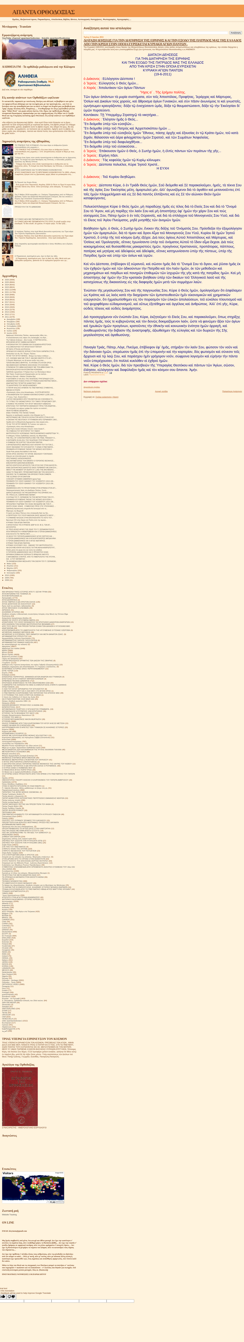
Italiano (5, 960)
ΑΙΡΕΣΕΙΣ (6, 610)
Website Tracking (9, 1215)
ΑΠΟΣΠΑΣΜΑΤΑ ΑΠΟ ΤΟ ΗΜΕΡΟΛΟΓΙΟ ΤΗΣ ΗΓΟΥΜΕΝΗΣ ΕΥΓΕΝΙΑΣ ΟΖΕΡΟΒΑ (36, 630)
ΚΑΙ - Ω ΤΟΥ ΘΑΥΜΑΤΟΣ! (15, 559)
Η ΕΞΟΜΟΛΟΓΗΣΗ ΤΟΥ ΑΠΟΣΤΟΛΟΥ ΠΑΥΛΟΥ (24, 347)
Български (6, 1023)
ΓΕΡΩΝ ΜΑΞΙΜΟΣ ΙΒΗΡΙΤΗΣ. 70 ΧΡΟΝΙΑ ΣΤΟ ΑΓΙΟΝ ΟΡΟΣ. (29, 363)
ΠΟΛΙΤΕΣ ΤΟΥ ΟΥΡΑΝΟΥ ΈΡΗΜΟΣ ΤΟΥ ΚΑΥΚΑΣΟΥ (24, 820)
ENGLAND (6, 938)
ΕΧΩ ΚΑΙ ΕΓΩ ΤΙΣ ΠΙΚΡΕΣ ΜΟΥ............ (20, 534)
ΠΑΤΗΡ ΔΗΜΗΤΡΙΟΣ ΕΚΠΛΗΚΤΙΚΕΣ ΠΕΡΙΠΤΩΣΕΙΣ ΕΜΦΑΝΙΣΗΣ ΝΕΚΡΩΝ (33, 798)
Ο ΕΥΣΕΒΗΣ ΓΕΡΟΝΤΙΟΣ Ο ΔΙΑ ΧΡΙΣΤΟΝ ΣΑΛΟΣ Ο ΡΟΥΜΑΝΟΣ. (29, 766)
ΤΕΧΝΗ (5, 879)
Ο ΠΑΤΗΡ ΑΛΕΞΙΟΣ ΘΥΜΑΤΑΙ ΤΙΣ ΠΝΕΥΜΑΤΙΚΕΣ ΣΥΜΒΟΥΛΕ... (30, 388)
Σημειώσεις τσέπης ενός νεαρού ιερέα (17, 839)
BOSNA (5, 915)
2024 (7, 285)
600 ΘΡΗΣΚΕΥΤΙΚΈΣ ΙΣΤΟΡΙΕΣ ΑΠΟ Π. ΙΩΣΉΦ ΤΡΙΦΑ (24, 592)
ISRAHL (5, 958)
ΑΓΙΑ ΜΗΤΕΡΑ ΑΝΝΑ (10, 596)
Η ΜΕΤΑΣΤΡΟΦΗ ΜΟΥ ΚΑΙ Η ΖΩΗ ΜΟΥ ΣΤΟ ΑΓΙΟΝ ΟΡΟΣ (26, 691)
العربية (4, 1031)
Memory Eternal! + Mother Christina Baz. (21, 376)
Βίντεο (4, 652)
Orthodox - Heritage (10, 980)
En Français (7, 936)
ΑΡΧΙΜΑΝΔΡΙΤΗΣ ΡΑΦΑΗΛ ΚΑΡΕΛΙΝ (17, 642)
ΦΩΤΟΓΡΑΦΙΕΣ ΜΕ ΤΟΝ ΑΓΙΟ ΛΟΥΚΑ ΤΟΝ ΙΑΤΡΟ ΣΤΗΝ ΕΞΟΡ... (30, 417)
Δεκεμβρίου (11, 319)
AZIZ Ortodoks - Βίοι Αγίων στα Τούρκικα (18, 911)
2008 (7, 580)
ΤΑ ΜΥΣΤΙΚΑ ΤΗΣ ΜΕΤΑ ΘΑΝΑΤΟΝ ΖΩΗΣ (19, 875)
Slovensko (6, 1004)
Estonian (5, 942)
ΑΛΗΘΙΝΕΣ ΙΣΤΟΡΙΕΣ (11, 612)
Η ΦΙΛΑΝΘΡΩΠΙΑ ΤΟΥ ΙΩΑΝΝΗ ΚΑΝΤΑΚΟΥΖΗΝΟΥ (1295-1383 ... (30, 395)
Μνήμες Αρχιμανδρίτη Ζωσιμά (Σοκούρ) (18, 756)
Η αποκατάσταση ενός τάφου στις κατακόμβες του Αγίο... (26, 338)
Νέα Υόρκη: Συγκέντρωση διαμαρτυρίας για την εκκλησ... (26, 374)
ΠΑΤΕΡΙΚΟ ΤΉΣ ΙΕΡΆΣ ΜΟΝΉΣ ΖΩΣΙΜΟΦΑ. (20, 792)
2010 (7, 575)
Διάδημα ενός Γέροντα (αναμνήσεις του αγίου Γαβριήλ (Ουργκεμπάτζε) (30, 665)
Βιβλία (4, 650)
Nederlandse (7, 972)
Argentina (6, 905)
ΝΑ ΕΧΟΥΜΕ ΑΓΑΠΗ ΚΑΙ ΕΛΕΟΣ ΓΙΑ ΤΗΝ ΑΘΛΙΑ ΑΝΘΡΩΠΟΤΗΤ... (31, 548)
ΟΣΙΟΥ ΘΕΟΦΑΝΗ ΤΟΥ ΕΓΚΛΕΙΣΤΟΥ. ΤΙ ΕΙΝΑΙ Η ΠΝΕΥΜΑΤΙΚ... (30, 447)
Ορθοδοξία (6, 782)
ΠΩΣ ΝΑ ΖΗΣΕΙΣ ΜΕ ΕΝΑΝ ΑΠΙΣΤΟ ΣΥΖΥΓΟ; (21, 830)
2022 (7, 290)
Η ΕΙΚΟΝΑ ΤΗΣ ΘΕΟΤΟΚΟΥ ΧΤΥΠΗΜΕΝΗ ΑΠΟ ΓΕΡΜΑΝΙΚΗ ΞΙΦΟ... (32, 420)
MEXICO (5, 970)
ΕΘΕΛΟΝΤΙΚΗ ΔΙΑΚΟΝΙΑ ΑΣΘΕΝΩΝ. (20, 463)
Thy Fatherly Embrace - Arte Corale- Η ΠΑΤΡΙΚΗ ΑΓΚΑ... (27, 340)
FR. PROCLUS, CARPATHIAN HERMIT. (21, 495)
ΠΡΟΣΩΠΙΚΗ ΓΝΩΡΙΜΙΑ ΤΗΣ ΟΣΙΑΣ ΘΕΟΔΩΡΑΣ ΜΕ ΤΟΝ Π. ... (29, 504)
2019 (7, 297)
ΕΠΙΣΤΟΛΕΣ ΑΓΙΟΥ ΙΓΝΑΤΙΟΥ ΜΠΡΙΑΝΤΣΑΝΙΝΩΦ (22, 679)
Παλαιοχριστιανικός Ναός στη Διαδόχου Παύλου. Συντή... (26, 490)
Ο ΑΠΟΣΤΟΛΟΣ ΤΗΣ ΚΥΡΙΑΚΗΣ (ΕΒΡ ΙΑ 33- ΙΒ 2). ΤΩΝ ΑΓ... (28, 525)
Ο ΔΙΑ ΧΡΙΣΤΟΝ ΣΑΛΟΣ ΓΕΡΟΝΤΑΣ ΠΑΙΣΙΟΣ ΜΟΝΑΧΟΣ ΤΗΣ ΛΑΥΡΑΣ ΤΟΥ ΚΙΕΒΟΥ (37, 764)
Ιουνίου (10, 333)
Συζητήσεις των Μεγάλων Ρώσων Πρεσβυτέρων (21, 865)
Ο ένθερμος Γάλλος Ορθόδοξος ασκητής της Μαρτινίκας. (26, 436)
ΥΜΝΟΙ (5, 893)
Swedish (5, 1006)
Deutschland (7, 932)
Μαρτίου (10, 568)
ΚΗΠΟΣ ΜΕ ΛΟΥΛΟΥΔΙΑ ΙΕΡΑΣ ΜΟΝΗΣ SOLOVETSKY (25, 735)
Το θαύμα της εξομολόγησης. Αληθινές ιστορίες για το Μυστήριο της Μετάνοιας (33, 885)
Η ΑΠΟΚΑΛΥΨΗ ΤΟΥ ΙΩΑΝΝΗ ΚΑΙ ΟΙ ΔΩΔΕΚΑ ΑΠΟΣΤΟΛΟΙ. (29, 344)
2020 (7, 295)
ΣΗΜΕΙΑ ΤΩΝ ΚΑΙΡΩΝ (11, 837)
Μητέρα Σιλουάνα (9, 754)
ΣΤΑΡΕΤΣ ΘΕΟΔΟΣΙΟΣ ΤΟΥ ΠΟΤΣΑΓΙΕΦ (19, 851)
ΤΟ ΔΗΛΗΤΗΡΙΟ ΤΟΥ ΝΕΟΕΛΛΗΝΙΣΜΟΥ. (21, 385)
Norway (5, 978)
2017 (7, 302)
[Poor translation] (11, 1296)
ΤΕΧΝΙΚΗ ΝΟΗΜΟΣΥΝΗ (12, 881)
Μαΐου (9, 564)
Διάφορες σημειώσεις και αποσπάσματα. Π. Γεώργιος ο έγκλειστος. (29, 667)
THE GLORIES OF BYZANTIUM (18, 477)
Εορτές (5, 673)
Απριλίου (10, 566)
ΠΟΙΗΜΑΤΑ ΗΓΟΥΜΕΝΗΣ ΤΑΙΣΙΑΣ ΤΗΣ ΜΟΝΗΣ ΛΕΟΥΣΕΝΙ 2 (29, 449)
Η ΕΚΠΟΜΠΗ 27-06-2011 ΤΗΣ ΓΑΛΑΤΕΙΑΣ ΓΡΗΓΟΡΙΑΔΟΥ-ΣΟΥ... (30, 379)
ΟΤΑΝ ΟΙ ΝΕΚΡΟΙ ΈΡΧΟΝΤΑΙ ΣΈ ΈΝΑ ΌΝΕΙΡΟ (22, 786)
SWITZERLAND (8, 1009)
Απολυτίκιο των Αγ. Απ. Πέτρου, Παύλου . (21, 354)
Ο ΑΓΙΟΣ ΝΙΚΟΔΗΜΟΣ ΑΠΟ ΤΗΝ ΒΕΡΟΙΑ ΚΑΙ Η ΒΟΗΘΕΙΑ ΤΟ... (30, 399)
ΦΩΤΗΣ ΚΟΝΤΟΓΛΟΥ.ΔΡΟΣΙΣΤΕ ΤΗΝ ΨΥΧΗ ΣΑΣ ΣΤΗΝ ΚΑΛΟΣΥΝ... (32, 465)
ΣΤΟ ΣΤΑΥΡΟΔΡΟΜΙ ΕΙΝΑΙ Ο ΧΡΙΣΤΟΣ (18, 855)
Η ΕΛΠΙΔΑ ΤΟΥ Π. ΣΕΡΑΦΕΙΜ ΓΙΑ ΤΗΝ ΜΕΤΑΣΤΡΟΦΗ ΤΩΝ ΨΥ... (30, 497)
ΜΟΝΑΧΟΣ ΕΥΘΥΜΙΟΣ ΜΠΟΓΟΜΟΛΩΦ (18, 758)
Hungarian (6, 950)
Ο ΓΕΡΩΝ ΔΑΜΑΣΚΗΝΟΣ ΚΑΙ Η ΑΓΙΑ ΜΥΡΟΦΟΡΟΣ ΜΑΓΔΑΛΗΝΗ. (31, 538)
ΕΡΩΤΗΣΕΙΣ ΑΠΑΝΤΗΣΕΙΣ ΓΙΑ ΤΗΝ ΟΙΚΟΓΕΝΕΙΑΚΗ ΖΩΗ (26, 683)
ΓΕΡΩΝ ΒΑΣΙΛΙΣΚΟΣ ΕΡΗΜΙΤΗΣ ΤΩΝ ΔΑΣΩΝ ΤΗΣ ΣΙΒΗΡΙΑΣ (27, 660)
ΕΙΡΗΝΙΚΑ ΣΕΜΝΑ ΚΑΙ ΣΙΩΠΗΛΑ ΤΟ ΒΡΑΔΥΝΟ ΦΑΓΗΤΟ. (27, 554)
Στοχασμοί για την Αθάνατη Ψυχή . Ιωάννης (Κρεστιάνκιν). (25, 863)
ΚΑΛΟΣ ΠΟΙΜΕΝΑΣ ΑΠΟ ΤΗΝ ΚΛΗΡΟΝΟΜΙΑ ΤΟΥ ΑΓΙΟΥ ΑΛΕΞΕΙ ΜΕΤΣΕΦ (33, 723)
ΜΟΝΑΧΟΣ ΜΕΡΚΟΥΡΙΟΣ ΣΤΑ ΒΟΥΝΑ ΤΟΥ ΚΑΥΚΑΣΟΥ (25, 760)
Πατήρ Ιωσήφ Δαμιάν (10, 802)
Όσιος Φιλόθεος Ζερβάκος (12, 784)
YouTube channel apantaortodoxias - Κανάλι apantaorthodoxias (36, 38)
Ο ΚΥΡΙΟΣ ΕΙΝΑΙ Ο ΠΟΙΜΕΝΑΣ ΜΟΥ (17, 768)
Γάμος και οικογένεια (10, 658)
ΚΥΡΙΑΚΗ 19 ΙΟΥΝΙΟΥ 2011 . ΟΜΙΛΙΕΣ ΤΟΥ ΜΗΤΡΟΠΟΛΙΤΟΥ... (30, 545)
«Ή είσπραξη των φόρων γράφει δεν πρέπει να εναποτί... (27, 408)
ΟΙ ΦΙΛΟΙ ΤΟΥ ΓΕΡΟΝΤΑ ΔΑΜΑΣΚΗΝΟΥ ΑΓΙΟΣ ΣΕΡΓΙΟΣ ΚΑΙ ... (30, 536)
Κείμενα (5, 729)
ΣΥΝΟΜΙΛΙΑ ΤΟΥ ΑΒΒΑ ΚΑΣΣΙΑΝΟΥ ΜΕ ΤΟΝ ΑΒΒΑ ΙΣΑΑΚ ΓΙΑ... (30, 367)
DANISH (5, 930)
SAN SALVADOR (9, 1002)
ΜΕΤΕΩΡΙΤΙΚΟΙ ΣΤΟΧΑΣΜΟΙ (14, 752)
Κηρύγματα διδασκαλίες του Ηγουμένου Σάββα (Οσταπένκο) (26, 737)
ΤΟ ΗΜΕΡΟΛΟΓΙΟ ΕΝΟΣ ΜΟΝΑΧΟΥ (17, 883)
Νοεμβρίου (11, 322)
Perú (4, 988)
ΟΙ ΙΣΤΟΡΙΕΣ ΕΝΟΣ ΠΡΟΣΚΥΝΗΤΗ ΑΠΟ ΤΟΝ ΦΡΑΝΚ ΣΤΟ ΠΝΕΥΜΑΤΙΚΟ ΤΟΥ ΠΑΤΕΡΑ (38, 774)
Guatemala (6, 946)
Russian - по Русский (10, 998)
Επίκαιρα (5, 675)
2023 (7, 287)
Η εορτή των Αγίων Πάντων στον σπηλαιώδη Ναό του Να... (27, 513)
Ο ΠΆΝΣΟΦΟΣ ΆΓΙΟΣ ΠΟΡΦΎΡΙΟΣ (17, 770)
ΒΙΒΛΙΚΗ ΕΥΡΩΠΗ (13, 390)
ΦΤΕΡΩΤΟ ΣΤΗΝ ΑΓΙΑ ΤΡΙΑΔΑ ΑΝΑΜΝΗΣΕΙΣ (21, 897)
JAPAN (5, 962)
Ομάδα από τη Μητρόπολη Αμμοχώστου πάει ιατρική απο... (27, 422)
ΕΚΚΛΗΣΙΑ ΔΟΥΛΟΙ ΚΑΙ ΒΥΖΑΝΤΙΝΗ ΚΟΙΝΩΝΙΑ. (24, 369)
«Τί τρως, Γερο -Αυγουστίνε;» (17, 397)
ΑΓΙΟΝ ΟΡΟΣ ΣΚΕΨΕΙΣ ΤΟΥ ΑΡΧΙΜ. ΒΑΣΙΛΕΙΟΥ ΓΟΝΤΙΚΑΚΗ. (29, 454)
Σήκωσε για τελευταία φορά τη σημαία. (20, 456)
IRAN (4, 954)
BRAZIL (5, 917)
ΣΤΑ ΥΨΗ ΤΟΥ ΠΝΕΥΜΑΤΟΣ (14, 847)
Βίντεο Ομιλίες (8, 654)
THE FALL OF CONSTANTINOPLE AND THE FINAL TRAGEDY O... (31, 438)
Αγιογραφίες (7, 598)
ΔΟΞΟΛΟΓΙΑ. (11, 527)
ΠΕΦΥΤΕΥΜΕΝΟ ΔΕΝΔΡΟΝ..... (18, 411)
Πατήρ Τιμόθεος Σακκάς (11, 808)
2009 (7, 578)
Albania (5, 903)
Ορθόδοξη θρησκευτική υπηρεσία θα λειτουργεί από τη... (26, 508)
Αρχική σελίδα (161, 391)
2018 (7, 300)
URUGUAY (6, 1015)
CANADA (6, 919)
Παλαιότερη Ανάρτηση (232, 391)
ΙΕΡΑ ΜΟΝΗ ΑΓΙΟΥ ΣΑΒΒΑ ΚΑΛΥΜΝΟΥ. (21, 342)
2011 (7, 317)
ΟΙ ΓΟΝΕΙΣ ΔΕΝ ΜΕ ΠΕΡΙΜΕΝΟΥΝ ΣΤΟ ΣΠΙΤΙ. (34, 219)
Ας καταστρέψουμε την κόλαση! (14, 644)
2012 (7, 314)
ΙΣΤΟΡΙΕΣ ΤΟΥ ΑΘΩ (10, 717)
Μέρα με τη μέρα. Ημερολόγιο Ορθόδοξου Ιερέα (21, 747)
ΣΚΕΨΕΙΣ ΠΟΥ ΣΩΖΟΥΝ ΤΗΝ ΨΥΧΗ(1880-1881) (22, 843)
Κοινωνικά (6, 739)
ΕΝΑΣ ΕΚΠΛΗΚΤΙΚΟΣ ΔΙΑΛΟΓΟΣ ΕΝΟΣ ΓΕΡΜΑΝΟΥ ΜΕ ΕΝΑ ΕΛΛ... (32, 468)
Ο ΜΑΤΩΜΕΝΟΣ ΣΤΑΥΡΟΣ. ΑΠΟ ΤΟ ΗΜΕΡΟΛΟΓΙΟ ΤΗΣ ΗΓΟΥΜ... (31, 557)
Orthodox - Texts (8, 982)
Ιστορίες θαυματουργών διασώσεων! (16, 715)
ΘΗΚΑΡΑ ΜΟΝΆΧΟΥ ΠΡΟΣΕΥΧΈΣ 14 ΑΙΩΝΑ (21, 705)
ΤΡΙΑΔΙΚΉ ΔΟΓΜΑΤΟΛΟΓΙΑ (13, 891)
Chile (4, 922)
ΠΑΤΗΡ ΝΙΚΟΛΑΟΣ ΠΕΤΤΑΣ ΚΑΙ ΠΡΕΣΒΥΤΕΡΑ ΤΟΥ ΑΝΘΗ (26, 804)
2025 (7, 282)
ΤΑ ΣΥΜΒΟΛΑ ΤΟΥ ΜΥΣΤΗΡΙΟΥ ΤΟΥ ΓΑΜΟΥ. (23, 431)
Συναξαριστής (7, 871)
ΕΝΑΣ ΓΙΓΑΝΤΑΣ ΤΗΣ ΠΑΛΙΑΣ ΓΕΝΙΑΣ (20, 413)
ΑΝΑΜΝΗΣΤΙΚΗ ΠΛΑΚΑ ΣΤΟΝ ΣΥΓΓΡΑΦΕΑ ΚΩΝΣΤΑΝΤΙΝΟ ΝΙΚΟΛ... (32, 381)
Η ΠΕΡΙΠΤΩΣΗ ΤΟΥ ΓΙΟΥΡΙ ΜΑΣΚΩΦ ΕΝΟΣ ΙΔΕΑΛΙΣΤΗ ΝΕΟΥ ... (30, 515)
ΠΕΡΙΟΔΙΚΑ (7, 812)
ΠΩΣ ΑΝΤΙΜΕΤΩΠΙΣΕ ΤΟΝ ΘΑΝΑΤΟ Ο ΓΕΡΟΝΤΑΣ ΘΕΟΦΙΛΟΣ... (30, 461)
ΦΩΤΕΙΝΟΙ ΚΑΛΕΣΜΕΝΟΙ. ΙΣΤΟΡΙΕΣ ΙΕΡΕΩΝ (21, 899)
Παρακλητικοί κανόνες (97, 375)
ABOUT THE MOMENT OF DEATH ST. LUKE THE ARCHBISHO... (30, 470)
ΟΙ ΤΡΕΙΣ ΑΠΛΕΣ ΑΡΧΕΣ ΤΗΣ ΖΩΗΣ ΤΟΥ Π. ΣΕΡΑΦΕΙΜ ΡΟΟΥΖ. (30, 529)
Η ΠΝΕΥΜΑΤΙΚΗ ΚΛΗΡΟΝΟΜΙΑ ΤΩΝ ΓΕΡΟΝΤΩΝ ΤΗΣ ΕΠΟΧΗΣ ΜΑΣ (31, 693)
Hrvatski (5, 948)
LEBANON (6, 968)
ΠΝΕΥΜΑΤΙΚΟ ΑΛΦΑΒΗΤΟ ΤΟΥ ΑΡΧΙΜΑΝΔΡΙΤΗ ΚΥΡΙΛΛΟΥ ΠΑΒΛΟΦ (31, 814)
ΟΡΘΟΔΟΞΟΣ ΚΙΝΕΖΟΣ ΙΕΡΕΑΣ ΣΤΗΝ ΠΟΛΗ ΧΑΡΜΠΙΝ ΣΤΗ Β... (30, 351)
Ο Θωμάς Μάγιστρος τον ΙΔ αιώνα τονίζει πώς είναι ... (25, 360)
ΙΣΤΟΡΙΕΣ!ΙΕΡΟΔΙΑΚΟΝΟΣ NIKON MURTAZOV (21, 719)
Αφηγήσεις (6, 646)
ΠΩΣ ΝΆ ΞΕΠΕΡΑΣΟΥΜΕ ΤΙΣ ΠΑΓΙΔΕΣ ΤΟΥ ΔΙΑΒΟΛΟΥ (25, 832)
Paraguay (6, 986)
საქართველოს (8, 1029)
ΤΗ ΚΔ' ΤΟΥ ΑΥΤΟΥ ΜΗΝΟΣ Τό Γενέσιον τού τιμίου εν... (26, 424)
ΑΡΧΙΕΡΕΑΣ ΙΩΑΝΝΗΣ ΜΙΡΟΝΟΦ (16, 632)
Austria (5, 909)
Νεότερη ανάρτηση (92, 391)
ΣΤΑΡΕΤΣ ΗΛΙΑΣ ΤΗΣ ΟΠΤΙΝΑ (14, 849)
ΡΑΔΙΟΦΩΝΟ (7, 834)
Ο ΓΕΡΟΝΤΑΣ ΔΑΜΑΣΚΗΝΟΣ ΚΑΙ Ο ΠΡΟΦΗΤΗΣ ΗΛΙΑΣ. (27, 552)
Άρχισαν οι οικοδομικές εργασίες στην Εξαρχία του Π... (26, 415)
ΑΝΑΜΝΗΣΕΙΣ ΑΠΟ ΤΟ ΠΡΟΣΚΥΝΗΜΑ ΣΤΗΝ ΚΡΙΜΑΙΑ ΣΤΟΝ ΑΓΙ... (31, 488)
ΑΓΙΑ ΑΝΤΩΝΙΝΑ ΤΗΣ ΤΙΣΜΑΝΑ (15, 594)
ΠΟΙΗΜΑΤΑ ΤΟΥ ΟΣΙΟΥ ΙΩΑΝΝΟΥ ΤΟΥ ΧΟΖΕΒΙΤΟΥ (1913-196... (30, 481)
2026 (7, 280)
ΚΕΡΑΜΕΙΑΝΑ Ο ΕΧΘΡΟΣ (13, 733)
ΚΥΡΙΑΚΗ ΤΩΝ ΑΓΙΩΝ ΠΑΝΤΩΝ (18, 522)
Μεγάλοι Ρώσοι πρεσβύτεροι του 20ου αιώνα (20, 745)
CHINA (5, 924)
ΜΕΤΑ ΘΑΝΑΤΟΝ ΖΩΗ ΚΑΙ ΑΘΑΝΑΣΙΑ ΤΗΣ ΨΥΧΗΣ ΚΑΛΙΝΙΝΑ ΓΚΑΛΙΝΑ (31, 750)
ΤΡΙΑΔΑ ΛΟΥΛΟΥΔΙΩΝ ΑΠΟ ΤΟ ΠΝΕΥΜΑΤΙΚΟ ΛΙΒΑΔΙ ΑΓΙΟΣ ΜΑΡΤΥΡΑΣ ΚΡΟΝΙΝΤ (36, 889)
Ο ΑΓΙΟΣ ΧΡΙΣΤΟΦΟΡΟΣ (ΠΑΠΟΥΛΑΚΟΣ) (19, 762)
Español (5, 940)
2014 (7, 309)
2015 (7, 307)
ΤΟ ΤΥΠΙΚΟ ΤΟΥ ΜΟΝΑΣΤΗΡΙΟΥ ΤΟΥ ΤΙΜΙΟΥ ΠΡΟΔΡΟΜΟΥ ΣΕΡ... (31, 401)
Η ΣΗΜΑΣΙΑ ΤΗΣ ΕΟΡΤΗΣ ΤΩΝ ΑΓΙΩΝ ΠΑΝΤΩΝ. (24, 442)
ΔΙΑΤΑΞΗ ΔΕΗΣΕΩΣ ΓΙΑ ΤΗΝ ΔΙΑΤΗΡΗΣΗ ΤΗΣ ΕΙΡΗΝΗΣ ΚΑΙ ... (30, 493)
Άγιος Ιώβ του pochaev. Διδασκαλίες (16, 606)
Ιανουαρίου (11, 573)
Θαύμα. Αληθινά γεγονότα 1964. (15, 701)
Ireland (5, 956)
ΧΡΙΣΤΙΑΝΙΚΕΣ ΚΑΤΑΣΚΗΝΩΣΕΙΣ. (19, 458)
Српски (5, 1025)
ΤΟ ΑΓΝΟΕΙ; (10, 486)
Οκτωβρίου (11, 324)
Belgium (5, 913)
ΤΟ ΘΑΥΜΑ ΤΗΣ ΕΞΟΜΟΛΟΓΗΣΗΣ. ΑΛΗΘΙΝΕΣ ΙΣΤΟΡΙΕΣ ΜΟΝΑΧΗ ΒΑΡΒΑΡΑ (34, 887)
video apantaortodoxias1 (12, 1021)
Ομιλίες (5, 778)
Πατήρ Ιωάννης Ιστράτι (11, 800)
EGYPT (5, 934)
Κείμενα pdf (6, 731)
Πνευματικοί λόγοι (9, 816)
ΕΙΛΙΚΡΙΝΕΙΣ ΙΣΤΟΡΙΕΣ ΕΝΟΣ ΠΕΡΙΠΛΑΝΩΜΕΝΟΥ (23, 669)
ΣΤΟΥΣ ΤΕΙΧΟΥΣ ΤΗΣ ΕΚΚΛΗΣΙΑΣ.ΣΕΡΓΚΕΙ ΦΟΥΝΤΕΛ (25, 861)
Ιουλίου (10, 331)
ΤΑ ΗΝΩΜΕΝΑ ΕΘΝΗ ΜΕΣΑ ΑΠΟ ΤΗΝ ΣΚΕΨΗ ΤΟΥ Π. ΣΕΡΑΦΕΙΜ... (31, 561)
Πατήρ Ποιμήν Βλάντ (10, 806)
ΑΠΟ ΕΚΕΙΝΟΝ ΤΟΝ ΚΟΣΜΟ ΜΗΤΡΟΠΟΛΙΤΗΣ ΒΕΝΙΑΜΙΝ (26, 624)
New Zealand (7, 974)
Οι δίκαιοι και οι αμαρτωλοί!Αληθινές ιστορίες (20, 772)
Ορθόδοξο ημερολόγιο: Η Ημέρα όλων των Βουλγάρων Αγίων (28, 372)
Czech (4, 928)
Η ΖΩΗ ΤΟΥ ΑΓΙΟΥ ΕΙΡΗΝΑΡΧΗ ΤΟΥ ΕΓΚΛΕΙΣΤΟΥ (23, 689)
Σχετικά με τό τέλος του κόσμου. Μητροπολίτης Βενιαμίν (24, 873)
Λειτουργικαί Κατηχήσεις (12, 741)
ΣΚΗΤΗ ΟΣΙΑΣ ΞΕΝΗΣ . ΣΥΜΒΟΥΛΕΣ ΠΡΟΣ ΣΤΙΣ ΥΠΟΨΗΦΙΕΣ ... (31, 506)
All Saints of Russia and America (18, 349)
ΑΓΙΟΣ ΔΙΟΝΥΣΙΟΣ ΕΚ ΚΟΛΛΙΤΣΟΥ (16, 604)
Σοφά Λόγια (6, 845)
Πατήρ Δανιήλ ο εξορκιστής (13, 796)
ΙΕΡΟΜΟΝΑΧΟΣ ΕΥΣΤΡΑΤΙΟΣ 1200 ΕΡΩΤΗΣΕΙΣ (22, 711)
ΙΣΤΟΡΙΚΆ (6, 721)
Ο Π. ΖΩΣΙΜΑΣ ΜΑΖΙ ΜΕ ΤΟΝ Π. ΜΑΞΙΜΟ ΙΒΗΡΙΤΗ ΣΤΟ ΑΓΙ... (29, 358)
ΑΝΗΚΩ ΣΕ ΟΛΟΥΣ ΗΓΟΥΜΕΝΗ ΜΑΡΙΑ (18, 620)
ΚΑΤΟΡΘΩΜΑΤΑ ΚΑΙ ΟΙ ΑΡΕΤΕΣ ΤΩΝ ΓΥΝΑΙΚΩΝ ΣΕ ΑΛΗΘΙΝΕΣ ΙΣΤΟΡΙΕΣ (33, 727)
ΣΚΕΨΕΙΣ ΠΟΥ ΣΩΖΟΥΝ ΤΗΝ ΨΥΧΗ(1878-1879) (22, 841)
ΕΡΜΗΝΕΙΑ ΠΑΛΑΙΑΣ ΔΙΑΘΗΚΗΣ (15, 681)
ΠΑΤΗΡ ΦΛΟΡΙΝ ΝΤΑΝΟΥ (12, 810)
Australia (5, 907)
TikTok (4, 1013)
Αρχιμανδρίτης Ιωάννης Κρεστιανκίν (16, 638)
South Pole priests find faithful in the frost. (21, 451)
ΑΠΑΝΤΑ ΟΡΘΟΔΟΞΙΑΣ (43, 12)
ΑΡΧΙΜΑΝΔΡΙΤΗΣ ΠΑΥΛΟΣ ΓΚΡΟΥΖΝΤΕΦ (19, 640)
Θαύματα (5, 703)
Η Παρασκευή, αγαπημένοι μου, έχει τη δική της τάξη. (36, 256)
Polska (4, 990)
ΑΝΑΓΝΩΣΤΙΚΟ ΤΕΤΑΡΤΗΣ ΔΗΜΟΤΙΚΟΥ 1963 (23, 383)
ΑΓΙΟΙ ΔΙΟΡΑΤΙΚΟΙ (9, 600)
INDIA (4, 952)
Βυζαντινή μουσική (9, 656)
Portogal (5, 992)
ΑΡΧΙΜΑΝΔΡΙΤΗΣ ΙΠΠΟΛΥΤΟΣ (15, 636)
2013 (7, 312)
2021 (7, 292)
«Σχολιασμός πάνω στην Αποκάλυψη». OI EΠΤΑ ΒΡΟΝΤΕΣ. (28, 392)
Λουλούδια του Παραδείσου (13, 743)
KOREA (5, 966)
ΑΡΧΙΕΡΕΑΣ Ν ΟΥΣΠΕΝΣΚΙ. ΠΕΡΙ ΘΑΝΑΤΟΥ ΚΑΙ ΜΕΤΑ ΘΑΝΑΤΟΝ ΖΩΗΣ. (32, 634)
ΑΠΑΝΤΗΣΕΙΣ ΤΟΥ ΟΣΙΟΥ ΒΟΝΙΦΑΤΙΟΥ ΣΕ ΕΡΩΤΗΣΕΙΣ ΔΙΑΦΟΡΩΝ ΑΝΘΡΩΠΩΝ (36, 622)
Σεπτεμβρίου (12, 326)
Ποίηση (5, 818)
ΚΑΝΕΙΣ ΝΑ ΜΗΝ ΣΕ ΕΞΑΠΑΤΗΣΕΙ (16, 725)
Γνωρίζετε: (6, 663)
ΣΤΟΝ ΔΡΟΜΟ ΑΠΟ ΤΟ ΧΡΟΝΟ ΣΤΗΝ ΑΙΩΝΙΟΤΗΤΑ (23, 859)
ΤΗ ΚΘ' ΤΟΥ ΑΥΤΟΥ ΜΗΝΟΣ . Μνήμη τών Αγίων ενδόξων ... (28, 356)
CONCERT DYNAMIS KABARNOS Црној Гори (23, 479)
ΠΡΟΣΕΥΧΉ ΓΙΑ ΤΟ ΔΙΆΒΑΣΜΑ (28, 207)
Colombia (6, 926)
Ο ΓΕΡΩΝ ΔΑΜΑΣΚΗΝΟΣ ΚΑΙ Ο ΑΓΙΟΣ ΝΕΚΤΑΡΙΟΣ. (25, 541)
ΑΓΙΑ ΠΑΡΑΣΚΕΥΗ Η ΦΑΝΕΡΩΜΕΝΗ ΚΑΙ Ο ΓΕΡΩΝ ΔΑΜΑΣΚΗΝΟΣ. (31, 531)
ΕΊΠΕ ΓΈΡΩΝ (7, 671)
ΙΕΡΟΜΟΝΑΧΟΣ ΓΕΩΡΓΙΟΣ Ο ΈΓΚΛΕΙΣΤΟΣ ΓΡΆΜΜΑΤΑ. (25, 709)
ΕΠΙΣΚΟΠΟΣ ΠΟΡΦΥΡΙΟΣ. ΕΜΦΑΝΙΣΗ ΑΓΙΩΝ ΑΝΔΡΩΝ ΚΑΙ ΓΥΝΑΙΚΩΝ (32, 677)
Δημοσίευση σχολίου (92, 387)
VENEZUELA (7, 1019)
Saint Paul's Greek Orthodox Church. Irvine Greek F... (25, 429)
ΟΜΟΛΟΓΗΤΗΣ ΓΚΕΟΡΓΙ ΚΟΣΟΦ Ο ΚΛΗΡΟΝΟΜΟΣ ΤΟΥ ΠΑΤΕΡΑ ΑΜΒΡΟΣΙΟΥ (35, 780)
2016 (7, 305)
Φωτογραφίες (7, 901)
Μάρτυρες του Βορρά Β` (15, 511)
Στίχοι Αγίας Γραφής (10, 853)
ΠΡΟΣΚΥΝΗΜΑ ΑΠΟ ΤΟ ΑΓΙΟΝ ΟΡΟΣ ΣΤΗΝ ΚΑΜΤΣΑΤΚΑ (26, 828)
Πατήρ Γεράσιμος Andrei (12, 794)
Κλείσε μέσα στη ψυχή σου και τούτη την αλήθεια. (24, 550)
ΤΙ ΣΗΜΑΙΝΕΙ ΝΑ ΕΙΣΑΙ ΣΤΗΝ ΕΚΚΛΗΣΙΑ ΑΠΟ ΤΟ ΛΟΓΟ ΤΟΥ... (29, 518)
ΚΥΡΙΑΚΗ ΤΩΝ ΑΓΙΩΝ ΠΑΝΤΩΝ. (18, 543)
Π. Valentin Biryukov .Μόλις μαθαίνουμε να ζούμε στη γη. (25, 788)
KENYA (5, 964)
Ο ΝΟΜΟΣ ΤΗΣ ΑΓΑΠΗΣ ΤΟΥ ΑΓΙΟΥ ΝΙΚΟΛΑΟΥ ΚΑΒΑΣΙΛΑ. (28, 404)
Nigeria (5, 976)
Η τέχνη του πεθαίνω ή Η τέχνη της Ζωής (18, 697)
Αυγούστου (11, 328)
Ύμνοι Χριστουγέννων (11, 895)
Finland (5, 944)
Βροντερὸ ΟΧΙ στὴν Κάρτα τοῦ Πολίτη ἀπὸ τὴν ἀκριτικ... (26, 520)
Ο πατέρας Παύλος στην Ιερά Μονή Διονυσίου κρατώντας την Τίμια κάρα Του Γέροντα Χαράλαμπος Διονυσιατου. (44, 232)
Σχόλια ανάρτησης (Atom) (107, 397)
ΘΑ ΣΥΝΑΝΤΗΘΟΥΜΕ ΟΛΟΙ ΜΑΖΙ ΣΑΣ (18, 699)
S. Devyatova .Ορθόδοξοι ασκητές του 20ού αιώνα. (22, 1000)
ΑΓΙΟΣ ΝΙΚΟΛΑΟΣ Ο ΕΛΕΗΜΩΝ (15, 608)
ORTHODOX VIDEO (10, 984)
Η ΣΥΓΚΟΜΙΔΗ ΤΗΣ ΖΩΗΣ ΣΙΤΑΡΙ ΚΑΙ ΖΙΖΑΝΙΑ (21, 695)
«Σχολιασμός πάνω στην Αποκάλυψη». (20, 426)
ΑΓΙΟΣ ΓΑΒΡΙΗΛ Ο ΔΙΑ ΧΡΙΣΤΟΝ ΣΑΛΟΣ (18, 602)
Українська (6, 1027)
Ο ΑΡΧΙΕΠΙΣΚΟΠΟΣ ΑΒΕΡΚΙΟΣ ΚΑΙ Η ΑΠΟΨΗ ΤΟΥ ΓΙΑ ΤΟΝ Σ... (30, 445)
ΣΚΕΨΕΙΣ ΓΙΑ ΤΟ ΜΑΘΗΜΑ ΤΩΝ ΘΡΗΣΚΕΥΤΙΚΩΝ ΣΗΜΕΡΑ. (29, 474)
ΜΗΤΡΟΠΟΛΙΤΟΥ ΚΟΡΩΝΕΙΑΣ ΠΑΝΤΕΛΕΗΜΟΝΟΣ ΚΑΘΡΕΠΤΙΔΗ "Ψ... (33, 433)
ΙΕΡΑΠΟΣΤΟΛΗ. (8, 707)
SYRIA (4, 1011)
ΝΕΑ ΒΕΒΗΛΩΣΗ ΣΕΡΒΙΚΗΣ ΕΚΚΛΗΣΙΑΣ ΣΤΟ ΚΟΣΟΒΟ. (27, 365)
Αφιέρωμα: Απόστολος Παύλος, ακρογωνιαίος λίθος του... (27, 335)
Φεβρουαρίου (12, 570)
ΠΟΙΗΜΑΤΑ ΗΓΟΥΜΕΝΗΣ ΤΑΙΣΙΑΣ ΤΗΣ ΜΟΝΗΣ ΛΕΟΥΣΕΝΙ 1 (29, 499)
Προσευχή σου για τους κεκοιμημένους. (18, 826)
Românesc (6, 996)
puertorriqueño (8, 994)
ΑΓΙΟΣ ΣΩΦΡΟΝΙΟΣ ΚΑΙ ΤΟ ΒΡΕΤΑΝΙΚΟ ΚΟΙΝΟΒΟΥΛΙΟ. (38, 170)
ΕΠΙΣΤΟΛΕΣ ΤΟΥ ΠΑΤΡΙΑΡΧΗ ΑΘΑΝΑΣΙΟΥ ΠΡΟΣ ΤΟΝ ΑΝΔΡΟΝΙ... (31, 406)
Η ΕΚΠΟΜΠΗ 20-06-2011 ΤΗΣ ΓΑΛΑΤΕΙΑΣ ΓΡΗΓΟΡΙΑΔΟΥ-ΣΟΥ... (30, 440)
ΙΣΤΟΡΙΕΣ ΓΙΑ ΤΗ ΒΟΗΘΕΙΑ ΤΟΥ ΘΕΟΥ (18, 713)
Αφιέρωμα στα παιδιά (10, 648)
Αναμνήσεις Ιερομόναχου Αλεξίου (15, 618)
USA (4, 1017)
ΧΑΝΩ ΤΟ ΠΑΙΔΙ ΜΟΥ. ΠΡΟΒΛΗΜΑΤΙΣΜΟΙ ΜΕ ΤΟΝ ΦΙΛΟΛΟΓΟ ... (31, 472)
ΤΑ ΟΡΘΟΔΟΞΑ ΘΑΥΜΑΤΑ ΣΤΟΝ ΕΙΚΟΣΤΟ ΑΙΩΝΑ (23, 877)
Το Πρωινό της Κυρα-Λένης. (26, 182)
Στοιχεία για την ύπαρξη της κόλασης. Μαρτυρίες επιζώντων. (26, 857)
